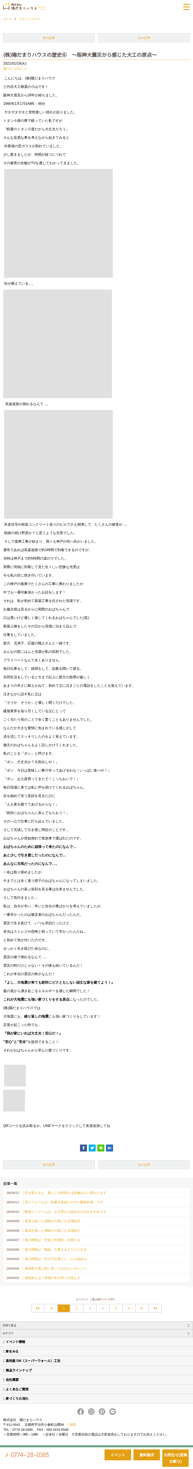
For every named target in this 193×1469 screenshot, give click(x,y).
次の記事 (144, 38)
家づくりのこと (15, 68)
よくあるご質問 (17, 1389)
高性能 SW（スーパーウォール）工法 (33, 1360)
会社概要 (12, 1379)
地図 (73, 1424)
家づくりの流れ (17, 1398)
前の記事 (49, 38)
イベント (117, 1454)
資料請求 (146, 1454)
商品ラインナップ (19, 1370)
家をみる (12, 1351)
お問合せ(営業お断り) (175, 1458)
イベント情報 (15, 1341)
